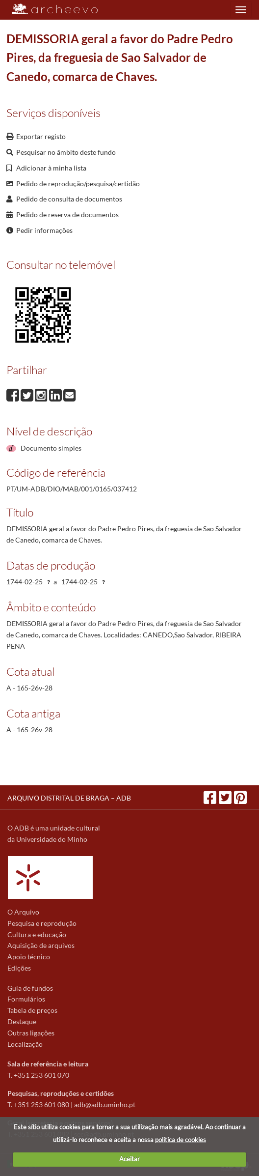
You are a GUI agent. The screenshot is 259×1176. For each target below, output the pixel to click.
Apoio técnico (28, 956)
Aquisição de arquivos (41, 945)
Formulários (26, 999)
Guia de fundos (30, 988)
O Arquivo (23, 912)
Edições (19, 968)
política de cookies (180, 1140)
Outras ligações (30, 1033)
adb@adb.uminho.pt (104, 1104)
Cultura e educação (36, 934)
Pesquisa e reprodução (42, 923)
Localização (25, 1044)
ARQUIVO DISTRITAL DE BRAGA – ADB (69, 798)
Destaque (21, 1021)
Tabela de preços (32, 1010)
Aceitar (129, 1159)
